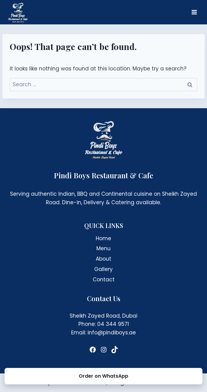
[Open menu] (194, 12)
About (103, 258)
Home (103, 238)
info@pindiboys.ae (112, 332)
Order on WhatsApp (103, 376)
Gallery (103, 269)
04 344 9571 (113, 324)
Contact (104, 279)
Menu (103, 248)
